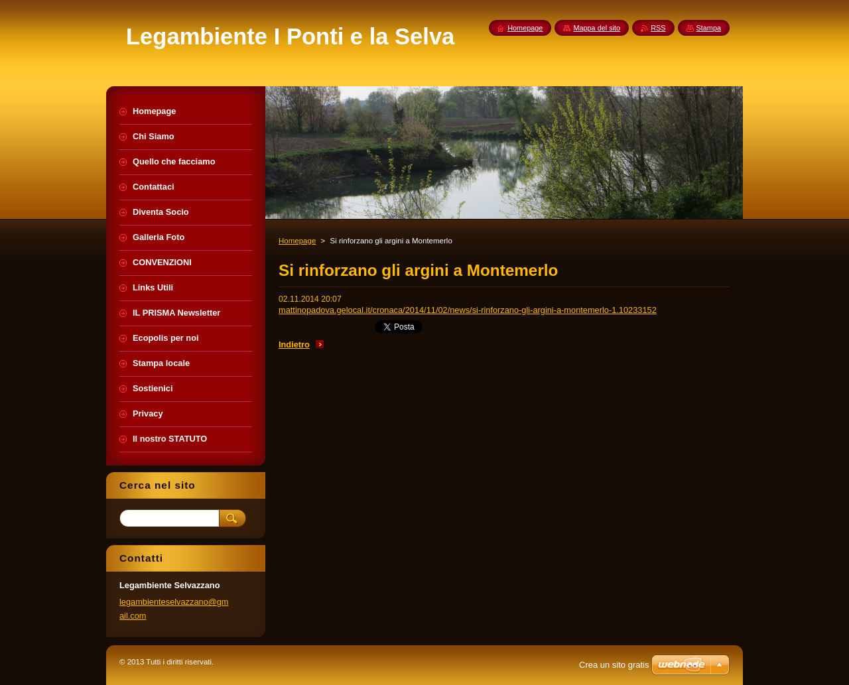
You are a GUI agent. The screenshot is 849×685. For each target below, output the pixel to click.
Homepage (297, 241)
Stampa (708, 28)
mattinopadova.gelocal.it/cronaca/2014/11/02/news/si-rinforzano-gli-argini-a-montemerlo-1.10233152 (468, 310)
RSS (658, 28)
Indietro (294, 344)
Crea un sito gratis (614, 665)
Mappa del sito (596, 28)
